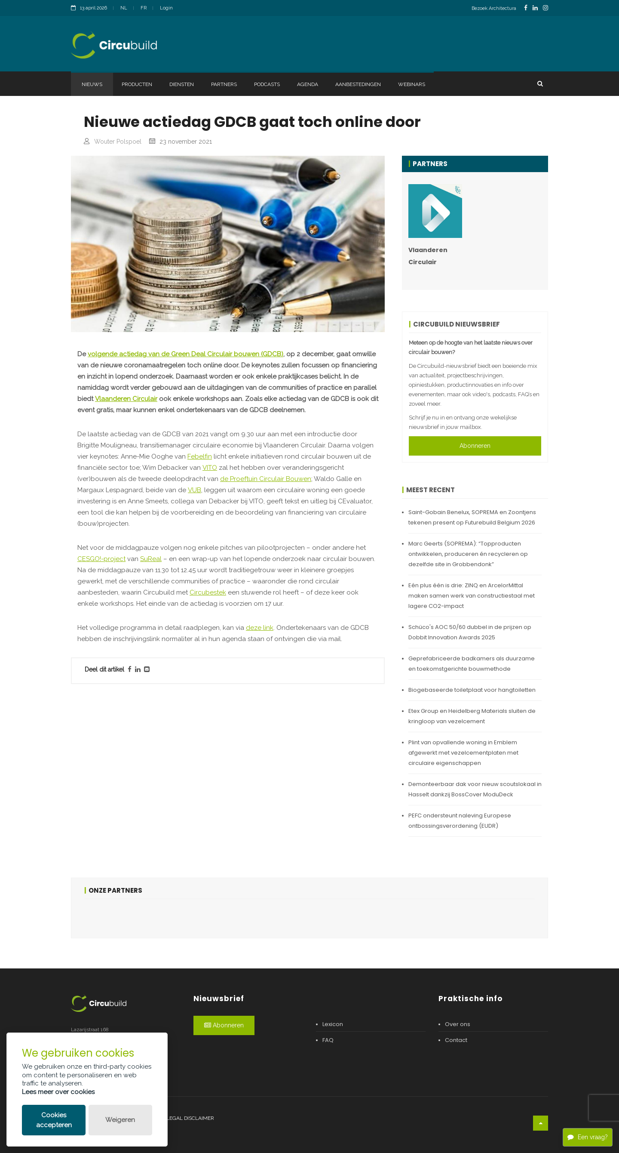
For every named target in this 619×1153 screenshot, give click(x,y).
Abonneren (475, 445)
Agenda (307, 84)
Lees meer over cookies (58, 1092)
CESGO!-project (101, 559)
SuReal (151, 559)
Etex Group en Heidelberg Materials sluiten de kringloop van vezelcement (472, 716)
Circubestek (208, 592)
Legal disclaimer (190, 1118)
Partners (224, 84)
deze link (259, 628)
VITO (209, 468)
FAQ (328, 1040)
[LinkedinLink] (535, 7)
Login (166, 8)
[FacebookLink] (525, 7)
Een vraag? (587, 1137)
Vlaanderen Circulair (126, 399)
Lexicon (332, 1024)
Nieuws (92, 84)
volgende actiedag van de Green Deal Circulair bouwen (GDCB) (185, 354)
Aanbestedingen (358, 84)
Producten (137, 84)
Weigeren (120, 1120)
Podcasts (267, 84)
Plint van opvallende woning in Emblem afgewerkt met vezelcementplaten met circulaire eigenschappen (463, 752)
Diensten (181, 84)
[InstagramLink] (545, 7)
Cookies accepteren (54, 1120)
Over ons (457, 1024)
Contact (456, 1040)
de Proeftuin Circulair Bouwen (265, 479)
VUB (194, 490)
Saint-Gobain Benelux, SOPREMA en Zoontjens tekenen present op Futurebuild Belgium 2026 (472, 517)
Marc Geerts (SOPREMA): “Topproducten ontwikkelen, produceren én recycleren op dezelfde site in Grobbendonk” (468, 554)
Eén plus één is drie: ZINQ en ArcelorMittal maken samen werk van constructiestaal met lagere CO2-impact (471, 595)
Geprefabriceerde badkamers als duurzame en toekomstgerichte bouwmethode (471, 663)
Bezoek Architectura (494, 8)
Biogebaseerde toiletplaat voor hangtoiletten (472, 690)
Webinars (411, 84)
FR (144, 8)
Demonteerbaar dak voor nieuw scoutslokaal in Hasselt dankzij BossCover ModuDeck (475, 789)
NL (123, 8)
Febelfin (199, 456)
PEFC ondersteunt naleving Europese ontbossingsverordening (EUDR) (459, 820)
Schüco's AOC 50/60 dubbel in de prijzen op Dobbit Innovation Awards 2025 (469, 632)
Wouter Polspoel (117, 141)
